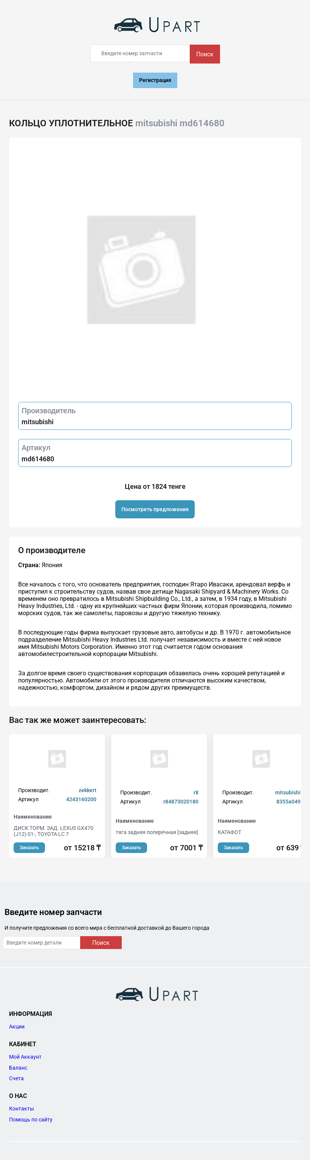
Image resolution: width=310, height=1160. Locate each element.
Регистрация (155, 80)
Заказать (29, 847)
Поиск (205, 54)
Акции (17, 1027)
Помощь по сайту (31, 1120)
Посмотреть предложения (155, 509)
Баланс (18, 1068)
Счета (16, 1078)
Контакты (21, 1109)
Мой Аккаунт (25, 1057)
